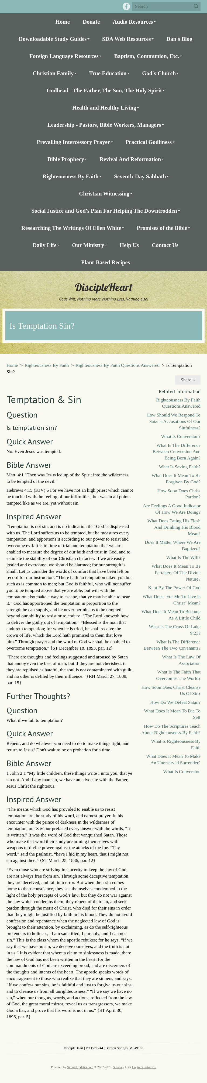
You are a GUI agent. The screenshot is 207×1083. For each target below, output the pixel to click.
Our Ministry (88, 245)
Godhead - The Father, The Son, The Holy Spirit (104, 90)
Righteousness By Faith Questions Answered (117, 365)
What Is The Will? (183, 557)
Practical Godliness (149, 142)
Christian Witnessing (104, 193)
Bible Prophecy (65, 159)
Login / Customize (144, 1067)
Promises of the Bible (162, 228)
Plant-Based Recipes (105, 262)
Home (63, 22)
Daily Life (44, 245)
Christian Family (53, 73)
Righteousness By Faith (71, 176)
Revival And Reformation (130, 159)
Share (188, 379)
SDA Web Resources (126, 39)
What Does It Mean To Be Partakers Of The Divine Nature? (176, 573)
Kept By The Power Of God (174, 587)
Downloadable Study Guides (53, 39)
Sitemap (118, 1067)
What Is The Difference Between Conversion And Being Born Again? (177, 452)
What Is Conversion (182, 771)
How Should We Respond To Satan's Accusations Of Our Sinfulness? (173, 421)
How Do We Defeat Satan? (175, 702)
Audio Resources (133, 22)
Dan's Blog (179, 39)
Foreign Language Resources (64, 56)
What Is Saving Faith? (180, 466)
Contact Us (165, 245)
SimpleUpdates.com (80, 1067)
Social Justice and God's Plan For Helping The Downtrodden (104, 211)
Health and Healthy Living (104, 107)
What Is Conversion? (181, 436)
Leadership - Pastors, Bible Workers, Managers (104, 125)
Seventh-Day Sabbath (140, 176)
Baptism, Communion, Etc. (146, 56)
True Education (108, 73)
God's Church (159, 73)
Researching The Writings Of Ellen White (71, 228)
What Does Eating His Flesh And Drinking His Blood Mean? (174, 527)
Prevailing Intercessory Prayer (73, 142)
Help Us (129, 245)
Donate (91, 22)
